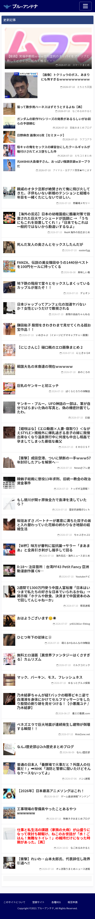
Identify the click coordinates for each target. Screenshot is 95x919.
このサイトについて (14, 902)
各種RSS (56, 902)
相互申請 (73, 902)
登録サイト (38, 902)
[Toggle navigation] (85, 6)
